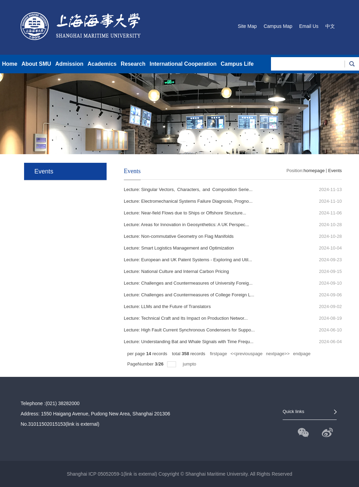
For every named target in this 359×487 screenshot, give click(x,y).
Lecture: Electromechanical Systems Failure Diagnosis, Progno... (188, 201)
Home (9, 64)
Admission (69, 64)
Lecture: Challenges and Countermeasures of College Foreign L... (189, 294)
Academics (102, 64)
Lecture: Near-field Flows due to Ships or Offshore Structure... (185, 212)
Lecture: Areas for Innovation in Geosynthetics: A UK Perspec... (186, 224)
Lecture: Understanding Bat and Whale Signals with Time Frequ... (188, 341)
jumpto (190, 364)
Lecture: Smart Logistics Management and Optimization (179, 248)
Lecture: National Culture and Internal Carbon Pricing (176, 271)
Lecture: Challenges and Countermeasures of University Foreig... (188, 283)
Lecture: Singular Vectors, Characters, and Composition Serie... (188, 189)
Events (335, 170)
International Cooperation (183, 64)
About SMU (36, 64)
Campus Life (237, 64)
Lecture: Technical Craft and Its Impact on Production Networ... (186, 318)
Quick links (293, 411)
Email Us (308, 26)
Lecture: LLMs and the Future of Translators (167, 306)
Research (133, 64)
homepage (314, 170)
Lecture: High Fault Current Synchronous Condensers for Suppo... (189, 329)
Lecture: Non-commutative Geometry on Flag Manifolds (178, 236)
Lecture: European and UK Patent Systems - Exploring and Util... (188, 259)
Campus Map (278, 26)
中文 (330, 26)
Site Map (247, 26)
